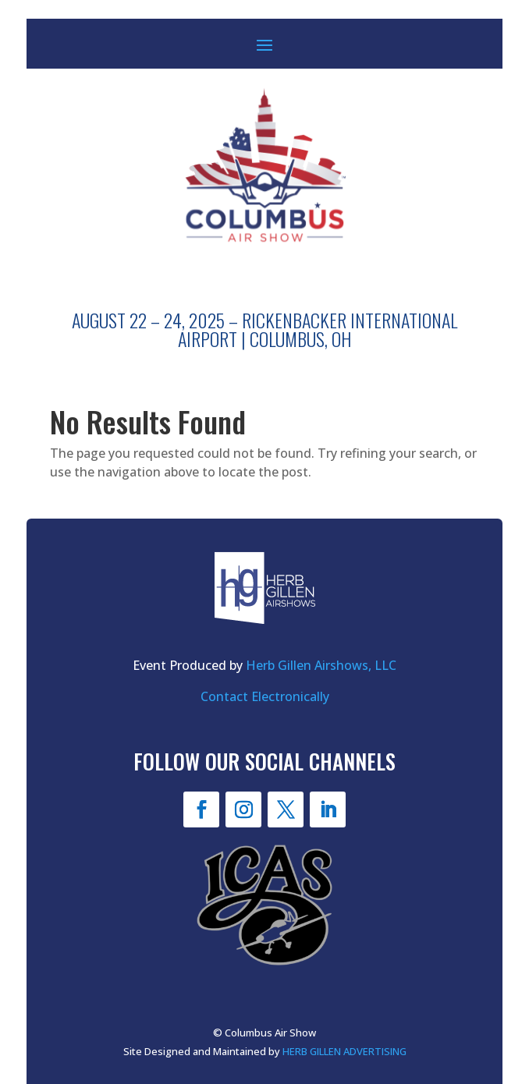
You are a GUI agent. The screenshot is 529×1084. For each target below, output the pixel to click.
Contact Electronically (265, 696)
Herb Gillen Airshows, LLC (321, 665)
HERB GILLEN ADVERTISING (344, 1051)
